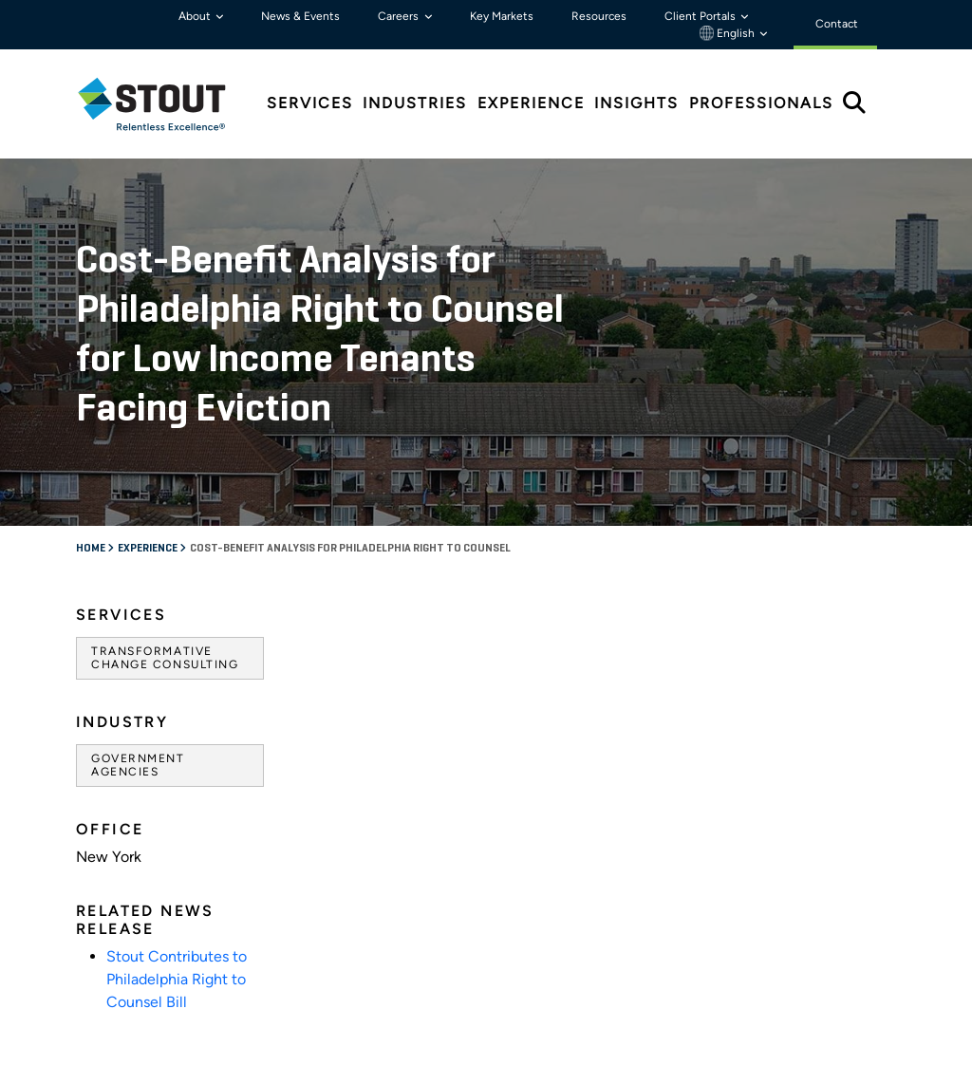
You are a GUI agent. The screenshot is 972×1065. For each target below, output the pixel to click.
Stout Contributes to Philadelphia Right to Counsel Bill (176, 979)
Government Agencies (138, 765)
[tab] (166, 104)
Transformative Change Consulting (165, 658)
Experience (148, 548)
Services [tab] (310, 103)
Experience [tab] (531, 103)
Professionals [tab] (761, 103)
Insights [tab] (636, 103)
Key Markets (501, 16)
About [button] (196, 16)
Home (91, 548)
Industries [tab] (415, 103)
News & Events (300, 16)
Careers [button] (399, 16)
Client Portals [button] (701, 16)
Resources (598, 16)
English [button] (728, 33)
